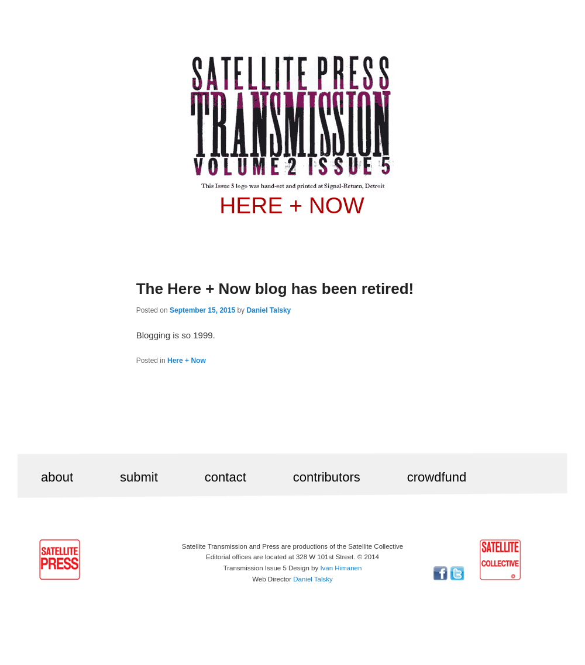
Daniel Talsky (268, 310)
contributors (326, 477)
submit (139, 477)
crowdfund (437, 477)
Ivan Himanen (341, 568)
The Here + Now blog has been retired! (275, 288)
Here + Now (186, 360)
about (57, 477)
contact (225, 477)
